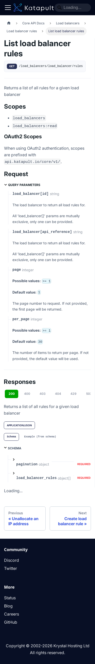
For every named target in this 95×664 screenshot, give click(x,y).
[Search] (72, 8)
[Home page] (9, 23)
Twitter (10, 568)
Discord (11, 560)
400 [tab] (27, 394)
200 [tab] (12, 394)
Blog (8, 605)
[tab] (11, 437)
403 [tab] (43, 394)
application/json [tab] (19, 425)
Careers (11, 614)
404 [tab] (58, 394)
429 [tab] (73, 394)
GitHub (10, 622)
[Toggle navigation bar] (8, 7)
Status (10, 597)
